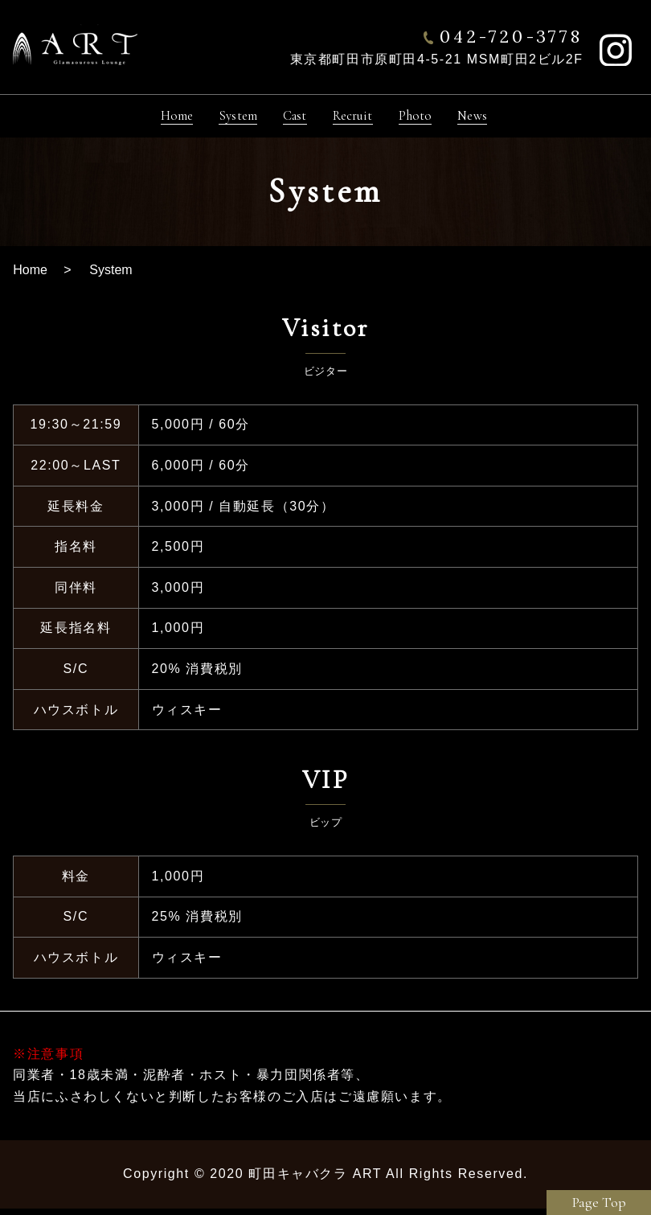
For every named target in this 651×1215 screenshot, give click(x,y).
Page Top (599, 1202)
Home (30, 276)
